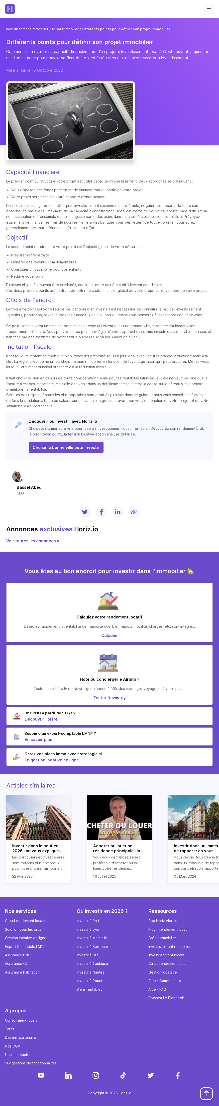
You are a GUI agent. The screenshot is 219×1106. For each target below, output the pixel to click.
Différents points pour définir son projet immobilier (126, 29)
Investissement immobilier (27, 29)
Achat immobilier (65, 29)
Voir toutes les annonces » (32, 540)
